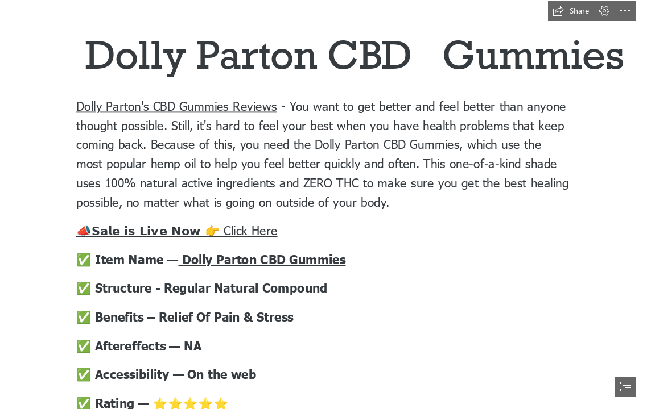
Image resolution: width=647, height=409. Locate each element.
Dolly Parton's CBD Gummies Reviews (176, 105)
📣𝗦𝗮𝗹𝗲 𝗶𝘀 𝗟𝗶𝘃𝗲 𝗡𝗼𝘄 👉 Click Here (177, 230)
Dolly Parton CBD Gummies (261, 258)
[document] (323, 204)
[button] (571, 11)
